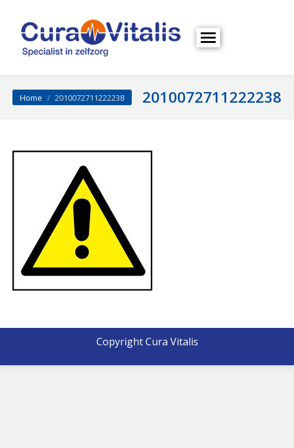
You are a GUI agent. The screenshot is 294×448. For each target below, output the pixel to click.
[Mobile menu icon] (208, 37)
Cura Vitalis (171, 341)
